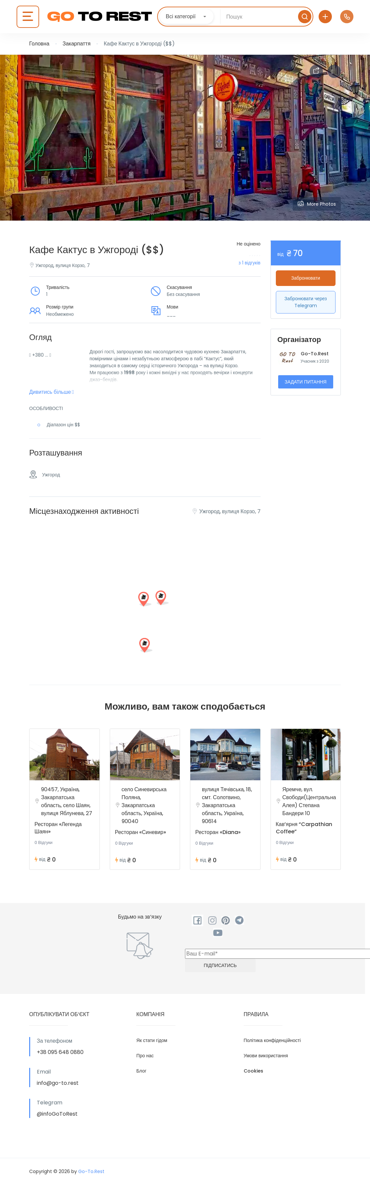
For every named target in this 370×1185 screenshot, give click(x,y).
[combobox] (187, 16)
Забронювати (305, 278)
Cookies (253, 1071)
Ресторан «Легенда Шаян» (58, 827)
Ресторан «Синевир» (140, 832)
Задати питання (306, 382)
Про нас (145, 1055)
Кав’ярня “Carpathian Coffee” (304, 827)
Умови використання (266, 1055)
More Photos (317, 203)
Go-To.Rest (315, 353)
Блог (141, 1071)
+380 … (40, 355)
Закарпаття (77, 43)
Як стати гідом (151, 1040)
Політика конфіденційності (272, 1040)
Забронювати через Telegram (305, 302)
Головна (39, 43)
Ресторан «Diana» (218, 832)
